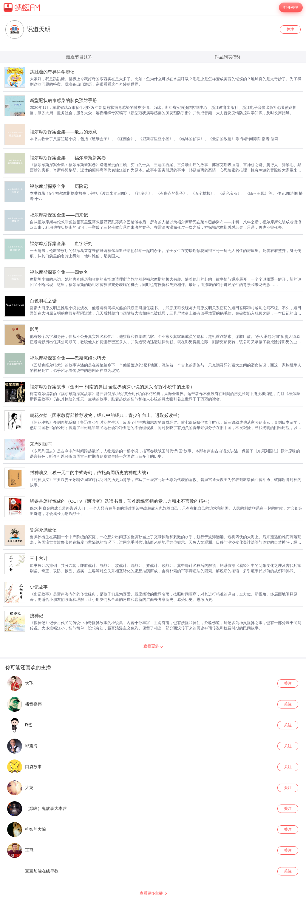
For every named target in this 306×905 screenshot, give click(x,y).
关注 (290, 29)
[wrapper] (153, 460)
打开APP (291, 7)
